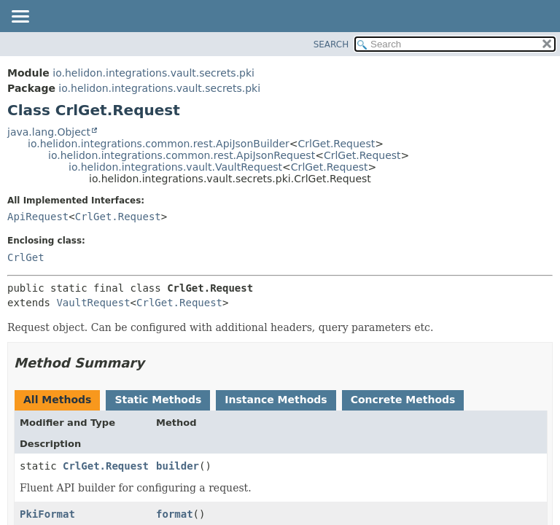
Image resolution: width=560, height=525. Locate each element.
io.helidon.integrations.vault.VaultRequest (175, 167)
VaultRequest (93, 302)
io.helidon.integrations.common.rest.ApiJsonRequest (181, 155)
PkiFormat (47, 514)
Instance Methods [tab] (276, 399)
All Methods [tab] (57, 399)
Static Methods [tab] (157, 399)
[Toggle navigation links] (19, 17)
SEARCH (331, 44)
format (174, 514)
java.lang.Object (48, 132)
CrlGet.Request (337, 143)
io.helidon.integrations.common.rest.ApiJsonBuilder (158, 143)
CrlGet (25, 257)
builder (177, 466)
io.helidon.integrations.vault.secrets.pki (153, 73)
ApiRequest (38, 216)
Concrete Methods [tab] (403, 399)
